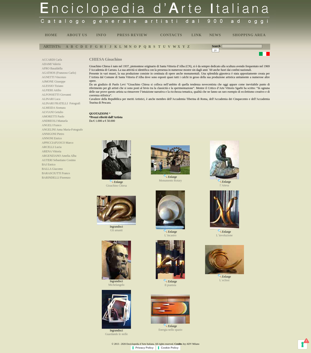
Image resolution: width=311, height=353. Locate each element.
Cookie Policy (169, 347)
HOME (51, 35)
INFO (101, 35)
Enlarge (116, 180)
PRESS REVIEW (132, 35)
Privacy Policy (144, 347)
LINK (196, 35)
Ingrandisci (116, 225)
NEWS (215, 35)
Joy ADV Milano (191, 344)
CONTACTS (171, 35)
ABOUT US (77, 35)
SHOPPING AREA (249, 35)
